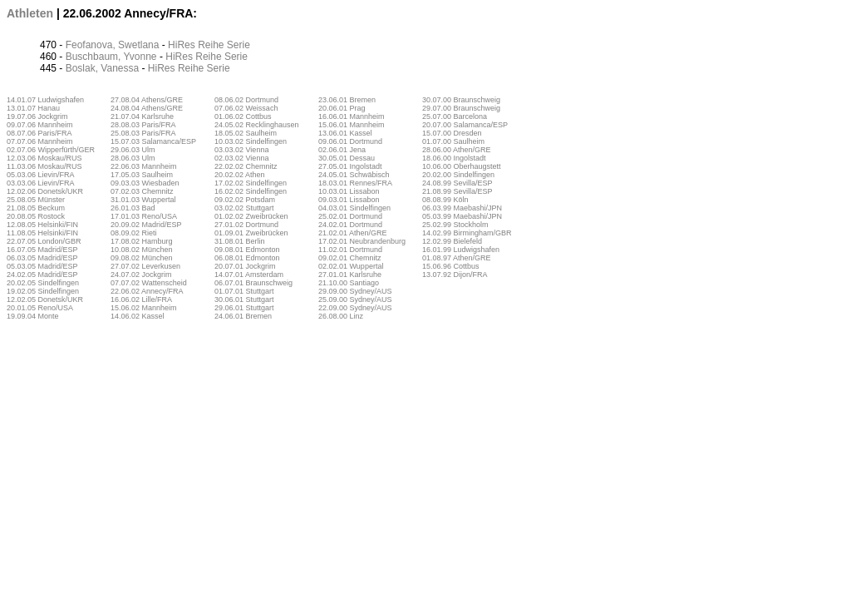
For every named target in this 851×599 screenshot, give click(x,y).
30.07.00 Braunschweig (461, 100)
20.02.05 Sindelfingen (43, 283)
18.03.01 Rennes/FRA (355, 183)
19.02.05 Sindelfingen (43, 291)
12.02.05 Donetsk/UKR (45, 299)
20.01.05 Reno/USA (40, 308)
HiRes (181, 45)
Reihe (211, 45)
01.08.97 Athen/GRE (456, 258)
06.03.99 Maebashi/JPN (462, 208)
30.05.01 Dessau (346, 158)
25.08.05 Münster (36, 200)
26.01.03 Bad (133, 208)
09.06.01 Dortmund (350, 141)
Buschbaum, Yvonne (111, 56)
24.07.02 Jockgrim (141, 274)
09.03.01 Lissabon (349, 200)
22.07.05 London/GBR (44, 241)
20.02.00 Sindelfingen (458, 175)
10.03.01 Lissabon (349, 191)
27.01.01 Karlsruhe (349, 274)
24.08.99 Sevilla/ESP (457, 183)
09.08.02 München (142, 258)
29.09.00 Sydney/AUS (355, 291)
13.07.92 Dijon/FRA (455, 274)
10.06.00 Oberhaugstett (461, 166)
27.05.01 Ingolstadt (350, 166)
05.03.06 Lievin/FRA (41, 175)
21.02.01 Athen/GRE (352, 233)
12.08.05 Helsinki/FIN (42, 224)
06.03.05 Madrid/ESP (42, 258)
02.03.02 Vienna (241, 158)
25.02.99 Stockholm (455, 224)
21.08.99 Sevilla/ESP (457, 191)
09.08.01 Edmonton (247, 249)
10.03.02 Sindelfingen (250, 141)
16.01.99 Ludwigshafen (460, 249)
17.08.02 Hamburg (142, 241)
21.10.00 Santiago (348, 283)
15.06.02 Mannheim (144, 308)
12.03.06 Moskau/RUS (44, 158)
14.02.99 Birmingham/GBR (467, 233)
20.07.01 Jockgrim (245, 266)
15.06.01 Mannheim (351, 125)
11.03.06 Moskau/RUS (44, 166)
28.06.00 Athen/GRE (456, 150)
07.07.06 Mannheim (40, 141)
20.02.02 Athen (239, 175)
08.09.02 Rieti (134, 233)
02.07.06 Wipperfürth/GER (51, 150)
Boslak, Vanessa (103, 68)
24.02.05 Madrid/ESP (42, 274)
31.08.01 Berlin (239, 241)
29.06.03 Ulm (133, 150)
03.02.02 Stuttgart (244, 208)
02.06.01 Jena (342, 150)
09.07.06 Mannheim (40, 125)
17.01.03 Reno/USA (144, 216)
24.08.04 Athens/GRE (147, 108)
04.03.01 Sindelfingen (354, 208)
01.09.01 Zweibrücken (251, 233)
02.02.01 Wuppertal (350, 266)
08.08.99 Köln (445, 200)
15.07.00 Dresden (452, 133)
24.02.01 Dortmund (350, 224)
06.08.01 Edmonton (247, 258)
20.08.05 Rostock (36, 216)
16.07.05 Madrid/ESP (42, 249)
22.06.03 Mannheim (144, 166)
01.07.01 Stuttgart (244, 291)
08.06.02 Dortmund (246, 100)
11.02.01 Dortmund (350, 249)
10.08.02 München (142, 249)
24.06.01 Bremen (243, 316)
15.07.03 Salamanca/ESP (153, 141)
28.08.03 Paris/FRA (143, 125)
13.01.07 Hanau (33, 108)
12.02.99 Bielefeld (452, 241)
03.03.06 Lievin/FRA (41, 183)
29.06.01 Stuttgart (244, 308)
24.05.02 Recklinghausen (256, 125)
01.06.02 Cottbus (243, 116)
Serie (238, 45)
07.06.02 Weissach (246, 108)
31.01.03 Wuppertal (143, 200)
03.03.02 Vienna (241, 150)
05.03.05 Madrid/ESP (42, 266)
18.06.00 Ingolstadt (454, 158)
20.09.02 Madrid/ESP (146, 224)
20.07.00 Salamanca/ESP (465, 125)
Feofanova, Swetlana (113, 45)
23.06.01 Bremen (347, 100)
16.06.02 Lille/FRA (141, 299)
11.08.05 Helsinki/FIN (42, 233)
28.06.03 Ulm (133, 158)
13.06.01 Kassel (345, 133)
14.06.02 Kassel (138, 316)
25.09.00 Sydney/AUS (355, 299)
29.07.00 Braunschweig (461, 108)
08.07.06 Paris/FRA (39, 133)
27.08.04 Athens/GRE (147, 100)
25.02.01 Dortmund (350, 216)
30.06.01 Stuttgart (244, 299)
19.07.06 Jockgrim (37, 116)
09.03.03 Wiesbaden (145, 183)
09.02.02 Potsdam (244, 200)
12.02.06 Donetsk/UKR (45, 191)
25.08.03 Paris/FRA (143, 133)
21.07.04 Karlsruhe (142, 116)
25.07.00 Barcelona (454, 116)
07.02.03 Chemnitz (142, 191)
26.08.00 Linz (340, 316)
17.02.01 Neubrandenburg (362, 241)
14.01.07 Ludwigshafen (45, 100)
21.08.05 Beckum (36, 208)
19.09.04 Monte (33, 316)
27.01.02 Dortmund (246, 224)
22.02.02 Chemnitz (246, 166)
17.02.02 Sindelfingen (250, 183)
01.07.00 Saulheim (453, 141)
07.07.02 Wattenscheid (149, 283)
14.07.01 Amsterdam (248, 274)
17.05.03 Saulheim (142, 175)
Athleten (30, 13)
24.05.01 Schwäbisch (354, 175)
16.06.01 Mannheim (351, 116)
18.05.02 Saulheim (245, 133)
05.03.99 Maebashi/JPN (462, 216)
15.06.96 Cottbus (451, 266)
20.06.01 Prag (342, 108)
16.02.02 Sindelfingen (250, 191)
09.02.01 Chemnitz (349, 258)
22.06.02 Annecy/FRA (147, 291)
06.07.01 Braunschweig (253, 283)
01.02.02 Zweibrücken (251, 216)
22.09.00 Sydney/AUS (355, 308)
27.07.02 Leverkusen (145, 266)
